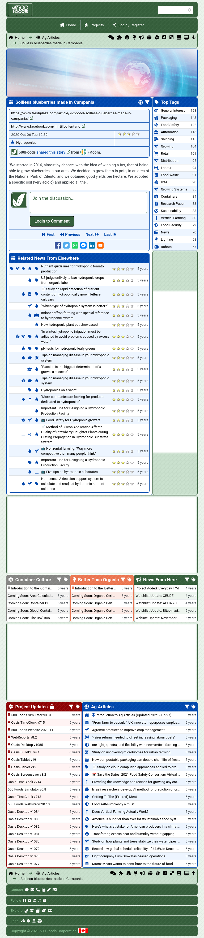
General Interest (173, 110)
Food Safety (170, 125)
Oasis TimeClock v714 (24, 782)
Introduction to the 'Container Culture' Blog (43, 588)
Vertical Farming (173, 218)
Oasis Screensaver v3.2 (28, 774)
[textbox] (88, 202)
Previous (72, 234)
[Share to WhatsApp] (75, 245)
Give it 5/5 (138, 134)
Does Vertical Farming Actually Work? (120, 812)
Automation (169, 132)
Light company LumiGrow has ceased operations (128, 856)
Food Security (171, 225)
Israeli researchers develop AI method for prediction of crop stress (142, 789)
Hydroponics (26, 142)
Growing (167, 146)
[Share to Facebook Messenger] (83, 245)
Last (108, 234)
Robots (166, 247)
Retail (165, 153)
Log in (52, 221)
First (50, 234)
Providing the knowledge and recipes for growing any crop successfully (145, 782)
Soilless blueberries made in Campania (51, 43)
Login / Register (131, 25)
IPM (164, 182)
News (165, 232)
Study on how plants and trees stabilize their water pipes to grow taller (144, 841)
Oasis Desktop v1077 (24, 864)
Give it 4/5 (133, 134)
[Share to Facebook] (58, 245)
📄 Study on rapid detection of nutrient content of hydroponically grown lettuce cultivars (70, 294)
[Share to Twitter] (66, 245)
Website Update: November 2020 (160, 618)
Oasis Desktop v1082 (24, 826)
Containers (169, 196)
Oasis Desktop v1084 (24, 812)
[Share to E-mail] (100, 245)
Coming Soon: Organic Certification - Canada (105, 618)
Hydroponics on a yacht (58, 390)
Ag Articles (51, 37)
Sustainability (171, 211)
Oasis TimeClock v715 (28, 722)
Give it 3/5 (129, 134)
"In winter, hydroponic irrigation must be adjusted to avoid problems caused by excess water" (75, 336)
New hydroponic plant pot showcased (69, 325)
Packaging (169, 118)
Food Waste (170, 175)
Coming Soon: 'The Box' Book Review (35, 618)
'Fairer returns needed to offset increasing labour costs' (133, 737)
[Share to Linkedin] (92, 245)
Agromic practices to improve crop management (128, 730)
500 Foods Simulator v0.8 (27, 789)
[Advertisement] (175, 371)
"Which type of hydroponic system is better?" (74, 306)
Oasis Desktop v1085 (27, 745)
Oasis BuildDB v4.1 (25, 752)
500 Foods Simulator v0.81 (31, 715)
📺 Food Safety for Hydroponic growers (70, 420)
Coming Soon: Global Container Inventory (38, 611)
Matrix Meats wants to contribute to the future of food (132, 864)
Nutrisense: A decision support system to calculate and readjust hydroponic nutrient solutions (72, 484)
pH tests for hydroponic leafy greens (68, 348)
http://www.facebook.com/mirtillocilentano (48, 126)
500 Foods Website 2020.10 (29, 804)
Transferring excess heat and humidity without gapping (133, 834)
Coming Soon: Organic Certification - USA (103, 603)
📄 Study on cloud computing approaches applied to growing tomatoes (145, 767)
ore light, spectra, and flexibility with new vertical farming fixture (139, 745)
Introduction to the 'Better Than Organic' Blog (108, 588)
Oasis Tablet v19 (23, 760)
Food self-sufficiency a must (113, 804)
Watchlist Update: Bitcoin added (159, 611)
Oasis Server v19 (23, 767)
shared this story (53, 152)
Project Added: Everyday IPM (156, 588)
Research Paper (173, 204)
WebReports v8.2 (24, 737)
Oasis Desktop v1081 (24, 834)
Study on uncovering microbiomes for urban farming (131, 752)
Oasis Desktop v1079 (24, 849)
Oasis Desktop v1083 (24, 819)
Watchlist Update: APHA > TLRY (159, 603)
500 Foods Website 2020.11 (32, 730)
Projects (97, 25)
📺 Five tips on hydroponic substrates (69, 472)
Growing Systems (174, 189)
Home (71, 25)
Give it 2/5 (124, 134)
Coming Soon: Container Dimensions (35, 603)
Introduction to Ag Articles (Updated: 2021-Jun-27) (133, 715)
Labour (166, 168)
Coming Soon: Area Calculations (32, 596)
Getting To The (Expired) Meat (114, 797)
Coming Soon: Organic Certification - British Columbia (112, 611)
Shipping (167, 139)
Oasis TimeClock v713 (24, 797)
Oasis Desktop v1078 (24, 856)
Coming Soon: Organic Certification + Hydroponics (109, 596)
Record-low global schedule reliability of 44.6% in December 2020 (141, 849)
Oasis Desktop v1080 (24, 841)
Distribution (169, 161)
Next (90, 234)
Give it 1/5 (120, 134)
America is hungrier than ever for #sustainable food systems (137, 819)
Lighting (167, 239)
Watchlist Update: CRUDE (154, 596)
